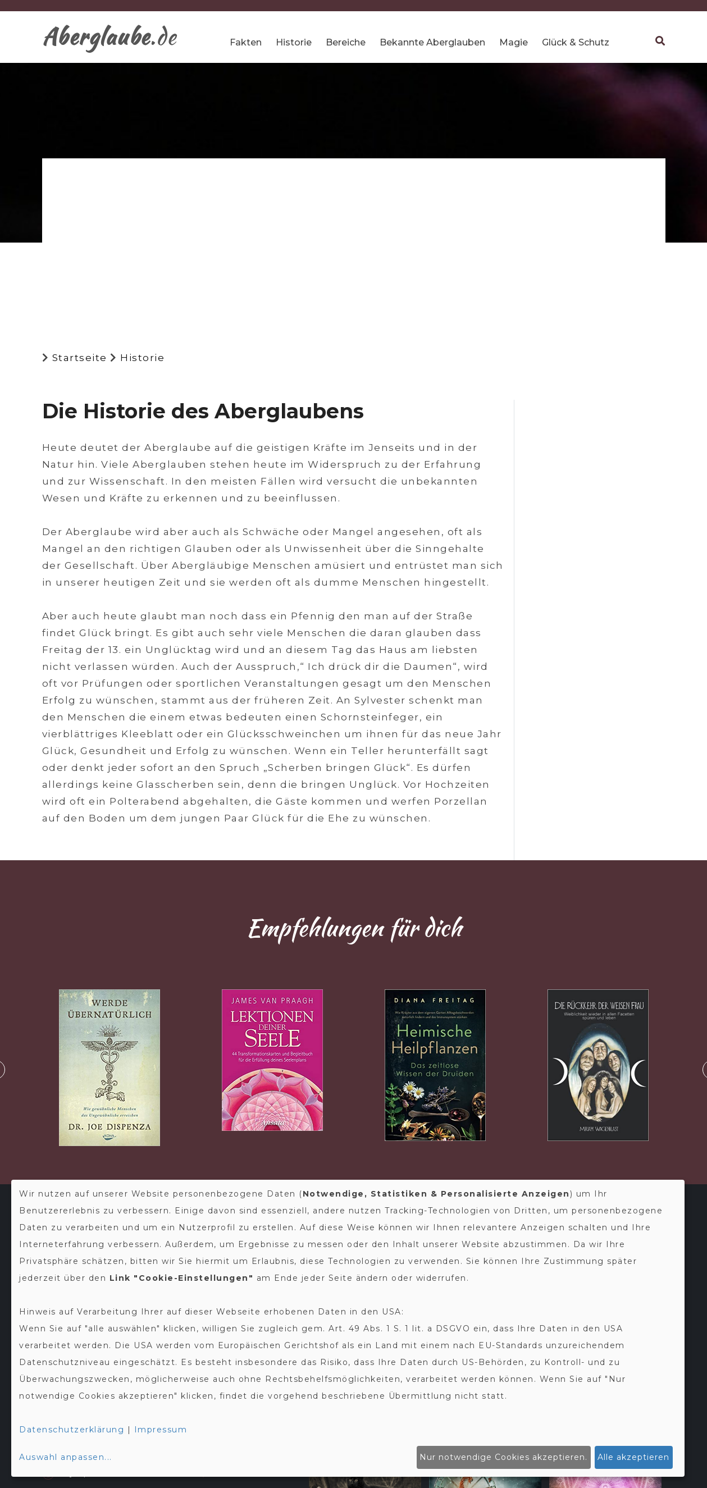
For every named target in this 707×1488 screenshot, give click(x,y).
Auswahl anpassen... (65, 1457)
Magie (513, 42)
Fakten (246, 42)
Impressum (161, 1430)
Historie (294, 42)
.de (109, 36)
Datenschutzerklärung (71, 1430)
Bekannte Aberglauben (432, 42)
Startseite (79, 357)
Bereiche (346, 42)
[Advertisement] (354, 245)
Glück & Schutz (575, 42)
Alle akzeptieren (633, 1457)
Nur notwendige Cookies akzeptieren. (503, 1457)
